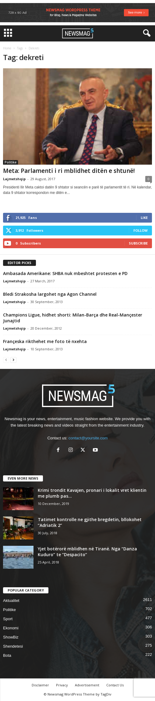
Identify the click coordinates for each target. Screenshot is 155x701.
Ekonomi (11, 628)
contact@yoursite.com (88, 438)
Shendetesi (13, 646)
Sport (7, 619)
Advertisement (87, 685)
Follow (140, 230)
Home (7, 48)
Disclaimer (40, 685)
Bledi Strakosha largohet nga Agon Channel (50, 294)
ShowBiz (11, 637)
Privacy (62, 685)
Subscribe (138, 243)
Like (144, 217)
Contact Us (115, 685)
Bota (7, 655)
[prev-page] (6, 359)
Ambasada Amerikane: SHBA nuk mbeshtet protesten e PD (65, 273)
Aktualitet (11, 600)
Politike (10, 162)
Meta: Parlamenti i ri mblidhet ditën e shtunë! (69, 171)
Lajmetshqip (14, 179)
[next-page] (13, 359)
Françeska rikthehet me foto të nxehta (45, 341)
